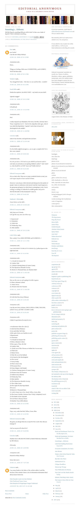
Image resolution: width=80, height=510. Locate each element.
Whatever (54, 215)
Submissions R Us (60, 461)
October (57, 418)
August (57, 423)
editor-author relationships (59, 300)
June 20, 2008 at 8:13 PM (19, 57)
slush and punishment (58, 362)
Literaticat (13, 136)
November (58, 415)
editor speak (55, 298)
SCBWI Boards (56, 227)
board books (55, 279)
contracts (54, 288)
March (57, 491)
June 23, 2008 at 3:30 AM (19, 300)
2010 (55, 405)
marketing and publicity (58, 326)
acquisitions (55, 264)
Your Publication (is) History (63, 469)
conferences (55, 286)
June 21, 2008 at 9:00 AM (19, 154)
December (58, 412)
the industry (55, 376)
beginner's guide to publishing (60, 276)
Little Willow (13, 235)
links (53, 321)
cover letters (55, 293)
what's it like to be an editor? (59, 388)
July (56, 426)
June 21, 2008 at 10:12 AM (20, 230)
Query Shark (55, 231)
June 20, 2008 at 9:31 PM (19, 84)
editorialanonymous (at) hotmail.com (62, 31)
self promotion (56, 355)
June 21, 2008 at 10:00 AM (20, 205)
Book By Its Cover (57, 251)
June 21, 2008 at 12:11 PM (19, 241)
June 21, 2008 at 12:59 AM (20, 141)
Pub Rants (54, 241)
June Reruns (58, 451)
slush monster (55, 364)
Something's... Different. (61, 441)
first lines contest (56, 302)
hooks (53, 307)
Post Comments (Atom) (19, 497)
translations (55, 383)
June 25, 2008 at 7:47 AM (19, 462)
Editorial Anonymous (40, 8)
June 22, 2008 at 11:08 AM (19, 289)
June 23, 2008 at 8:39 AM (19, 312)
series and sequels (56, 360)
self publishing (56, 357)
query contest (55, 343)
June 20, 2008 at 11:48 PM (19, 131)
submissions (55, 367)
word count (55, 391)
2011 (55, 402)
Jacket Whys (55, 224)
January (57, 496)
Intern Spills (55, 222)
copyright (54, 291)
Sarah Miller (13, 89)
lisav (11, 49)
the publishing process (58, 381)
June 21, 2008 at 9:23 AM (19, 169)
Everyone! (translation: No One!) (64, 448)
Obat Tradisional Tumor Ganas (18, 481)
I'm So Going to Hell (57, 314)
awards (54, 274)
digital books (55, 295)
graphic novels (56, 305)
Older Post (45, 494)
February (58, 493)
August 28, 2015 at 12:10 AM (21, 486)
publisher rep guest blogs (58, 333)
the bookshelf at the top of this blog (24, 39)
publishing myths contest (58, 338)
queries (54, 340)
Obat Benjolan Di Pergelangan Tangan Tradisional (24, 483)
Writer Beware (56, 243)
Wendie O (12, 79)
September (58, 421)
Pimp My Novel (56, 219)
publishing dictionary (57, 336)
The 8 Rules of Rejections (59, 371)
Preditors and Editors (57, 246)
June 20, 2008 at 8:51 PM (19, 74)
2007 (55, 500)
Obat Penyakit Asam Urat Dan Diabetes (21, 479)
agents (53, 269)
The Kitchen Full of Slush (59, 379)
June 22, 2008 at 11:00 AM (19, 272)
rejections (54, 345)
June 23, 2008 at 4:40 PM (19, 414)
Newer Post (8, 494)
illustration (55, 316)
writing (54, 393)
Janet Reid (54, 234)
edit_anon (54, 126)
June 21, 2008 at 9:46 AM (19, 194)
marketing (54, 324)
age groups (55, 267)
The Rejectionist (56, 217)
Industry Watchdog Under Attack (64, 477)
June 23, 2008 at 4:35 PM (19, 403)
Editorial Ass (55, 239)
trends (53, 386)
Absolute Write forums (58, 229)
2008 (55, 410)
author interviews (56, 271)
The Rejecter (55, 255)
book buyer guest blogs (58, 281)
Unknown (12, 467)
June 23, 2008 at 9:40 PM (19, 431)
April (57, 488)
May (56, 485)
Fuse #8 (54, 253)
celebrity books (56, 283)
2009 (55, 407)
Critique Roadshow (60, 464)
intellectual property (57, 319)
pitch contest (55, 328)
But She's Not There (60, 459)
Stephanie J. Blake (15, 199)
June (56, 429)
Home (27, 494)
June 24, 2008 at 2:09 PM (19, 448)
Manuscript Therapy (60, 467)
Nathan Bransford (56, 236)
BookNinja (55, 248)
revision (54, 348)
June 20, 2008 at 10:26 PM (19, 109)
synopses (54, 369)
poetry (53, 331)
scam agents (55, 352)
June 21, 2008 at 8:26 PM (19, 253)
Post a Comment (9, 491)
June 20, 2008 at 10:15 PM (19, 99)
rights (53, 350)
